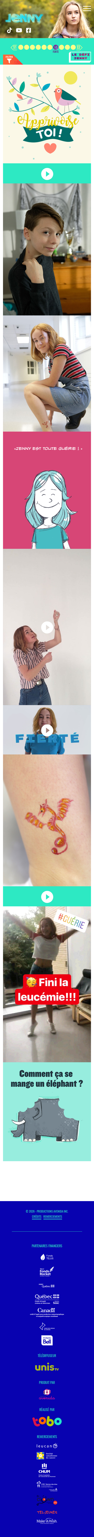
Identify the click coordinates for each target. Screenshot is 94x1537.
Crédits (36, 1216)
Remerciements (52, 1216)
